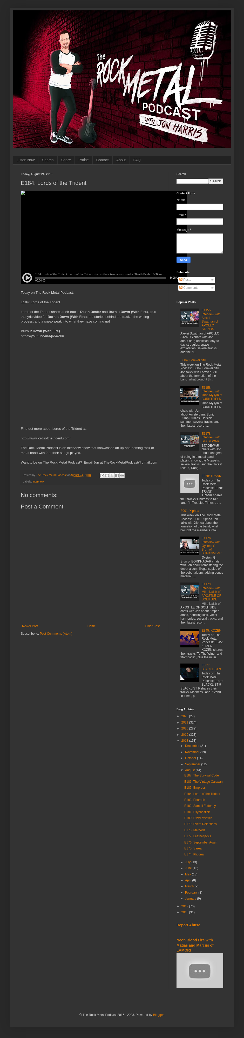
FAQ (137, 160)
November (192, 752)
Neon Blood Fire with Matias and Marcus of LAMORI (195, 945)
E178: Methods (194, 830)
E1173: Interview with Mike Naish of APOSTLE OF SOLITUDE (211, 591)
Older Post (152, 626)
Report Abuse (188, 925)
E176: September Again (200, 842)
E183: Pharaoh (194, 800)
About (121, 160)
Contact (102, 160)
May (188, 874)
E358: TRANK (211, 476)
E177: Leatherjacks (197, 836)
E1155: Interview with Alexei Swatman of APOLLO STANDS (211, 320)
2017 (185, 906)
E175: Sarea (193, 848)
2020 (185, 728)
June (189, 868)
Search (47, 160)
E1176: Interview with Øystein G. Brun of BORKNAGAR (212, 546)
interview (38, 481)
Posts (185, 280)
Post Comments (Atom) (56, 633)
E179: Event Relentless (200, 824)
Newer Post (30, 626)
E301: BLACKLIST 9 (211, 667)
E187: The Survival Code (201, 775)
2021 (185, 722)
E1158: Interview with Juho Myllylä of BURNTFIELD (212, 393)
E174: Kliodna (194, 854)
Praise (83, 160)
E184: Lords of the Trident (202, 794)
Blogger (158, 1015)
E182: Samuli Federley (200, 806)
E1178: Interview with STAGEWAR (211, 437)
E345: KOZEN (211, 630)
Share (66, 160)
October (191, 758)
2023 (185, 716)
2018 (185, 740)
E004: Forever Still (193, 360)
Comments (188, 288)
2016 (185, 912)
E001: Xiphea (189, 511)
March (190, 886)
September (193, 764)
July (188, 862)
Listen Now (26, 160)
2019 (185, 734)
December (192, 746)
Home (91, 626)
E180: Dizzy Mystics (198, 818)
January (191, 898)
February (191, 892)
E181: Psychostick (197, 812)
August (190, 770)
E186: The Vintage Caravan (203, 781)
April (188, 880)
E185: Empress (195, 787)
